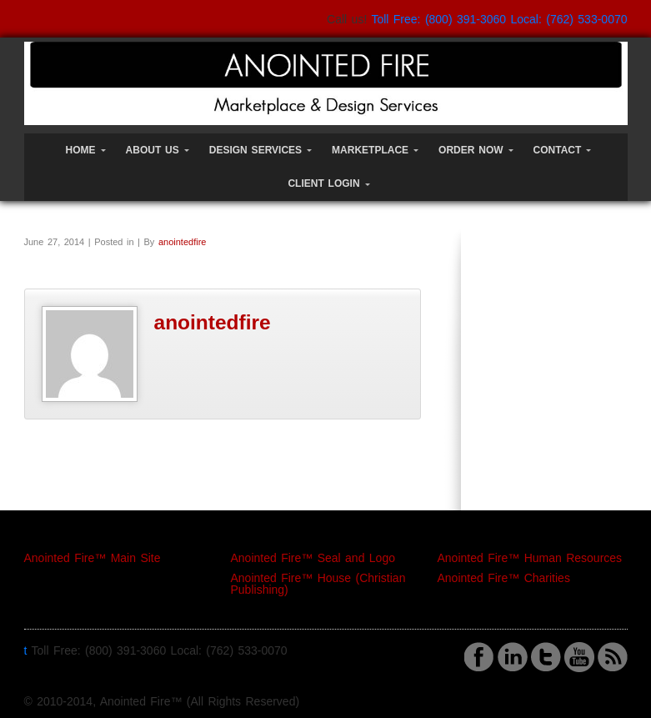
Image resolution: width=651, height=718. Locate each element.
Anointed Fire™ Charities (504, 578)
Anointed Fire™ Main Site (92, 558)
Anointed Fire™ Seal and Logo (313, 558)
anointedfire (182, 242)
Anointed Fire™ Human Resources (530, 558)
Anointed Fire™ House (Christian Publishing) (318, 583)
